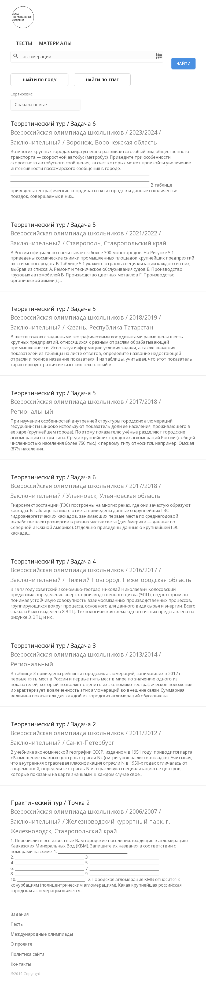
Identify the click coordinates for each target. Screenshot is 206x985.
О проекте (21, 944)
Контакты (20, 964)
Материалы (55, 43)
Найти (183, 63)
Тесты (24, 43)
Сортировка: (21, 94)
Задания (19, 914)
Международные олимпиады (41, 934)
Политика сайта (27, 954)
